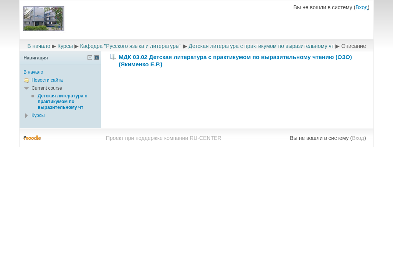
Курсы (65, 46)
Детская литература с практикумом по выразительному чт (261, 46)
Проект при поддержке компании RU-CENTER (163, 138)
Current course (46, 88)
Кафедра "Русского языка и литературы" (131, 46)
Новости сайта (47, 80)
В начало (38, 46)
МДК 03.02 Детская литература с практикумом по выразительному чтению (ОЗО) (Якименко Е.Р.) (235, 60)
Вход (361, 7)
